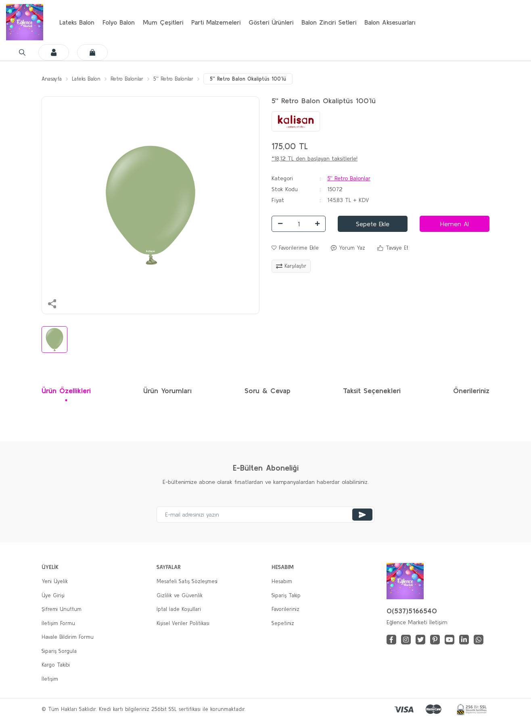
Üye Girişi (53, 579)
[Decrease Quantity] (280, 207)
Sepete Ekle (372, 207)
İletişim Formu (58, 607)
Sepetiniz (283, 607)
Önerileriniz (471, 375)
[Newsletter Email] (265, 499)
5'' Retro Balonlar (348, 162)
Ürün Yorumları (167, 375)
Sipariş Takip (286, 579)
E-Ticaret (246, 711)
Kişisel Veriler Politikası (183, 607)
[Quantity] (298, 207)
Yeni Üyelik (55, 566)
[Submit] (362, 499)
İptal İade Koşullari (179, 593)
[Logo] (24, 22)
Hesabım (282, 566)
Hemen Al (454, 207)
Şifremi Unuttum (62, 593)
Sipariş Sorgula (59, 635)
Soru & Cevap (268, 375)
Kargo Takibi (56, 649)
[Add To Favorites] (295, 232)
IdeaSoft (219, 710)
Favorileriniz (285, 593)
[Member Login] (471, 22)
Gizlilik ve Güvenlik (180, 579)
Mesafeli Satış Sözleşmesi (187, 566)
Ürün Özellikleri (66, 375)
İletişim (50, 663)
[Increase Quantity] (317, 207)
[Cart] (509, 22)
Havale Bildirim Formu (68, 621)
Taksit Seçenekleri (372, 375)
